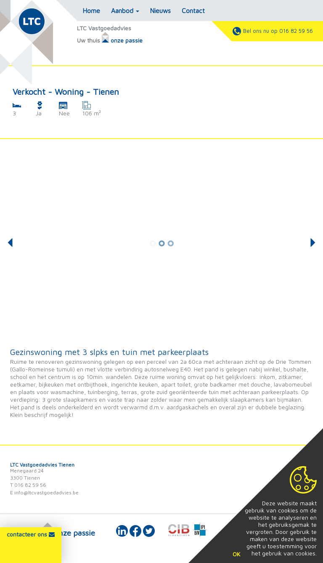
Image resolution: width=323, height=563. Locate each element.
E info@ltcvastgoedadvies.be (44, 492)
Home (91, 10)
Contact (193, 10)
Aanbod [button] (125, 10)
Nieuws (160, 10)
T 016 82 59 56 (28, 485)
